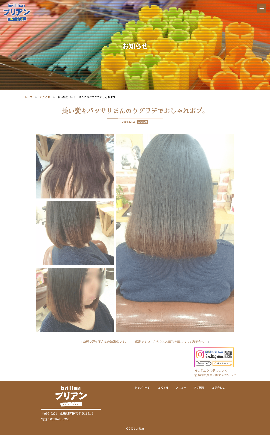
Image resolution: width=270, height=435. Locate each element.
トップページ (142, 387)
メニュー (181, 387)
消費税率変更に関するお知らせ (215, 375)
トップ (28, 97)
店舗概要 (199, 387)
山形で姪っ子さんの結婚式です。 (105, 341)
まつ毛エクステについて (210, 370)
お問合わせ (218, 387)
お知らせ (45, 97)
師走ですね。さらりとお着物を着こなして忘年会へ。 (171, 341)
